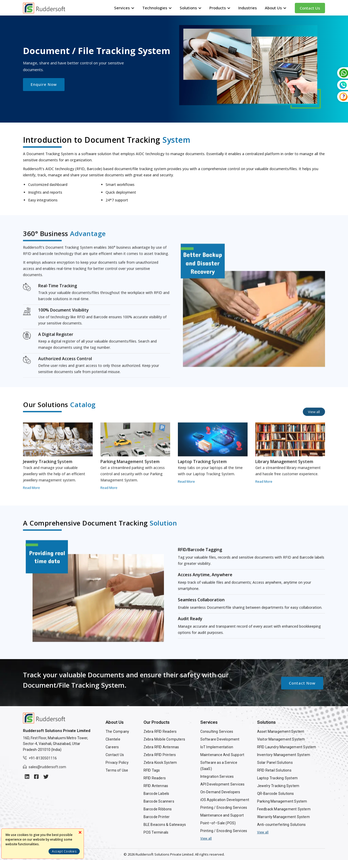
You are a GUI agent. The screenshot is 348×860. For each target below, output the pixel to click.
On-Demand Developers (220, 792)
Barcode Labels (156, 793)
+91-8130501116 (43, 758)
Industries (247, 7)
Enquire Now (44, 84)
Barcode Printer (157, 817)
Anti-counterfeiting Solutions (281, 825)
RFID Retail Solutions (274, 770)
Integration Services (217, 776)
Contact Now (302, 705)
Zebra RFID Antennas (161, 747)
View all (314, 434)
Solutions (190, 7)
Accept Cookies (64, 851)
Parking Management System (282, 801)
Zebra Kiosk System (160, 762)
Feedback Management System (284, 809)
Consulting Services (216, 731)
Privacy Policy (117, 762)
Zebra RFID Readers (160, 731)
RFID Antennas (156, 786)
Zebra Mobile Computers (164, 739)
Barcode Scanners (159, 801)
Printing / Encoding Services (223, 807)
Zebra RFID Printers (160, 755)
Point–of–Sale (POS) (218, 823)
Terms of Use (117, 770)
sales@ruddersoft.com (47, 767)
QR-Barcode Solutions (275, 793)
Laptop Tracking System (277, 778)
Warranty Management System (283, 817)
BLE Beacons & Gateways (165, 825)
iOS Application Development (224, 800)
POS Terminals (156, 832)
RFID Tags (152, 770)
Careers (112, 747)
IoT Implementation (216, 747)
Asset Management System (280, 731)
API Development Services (222, 784)
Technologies (157, 7)
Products (219, 7)
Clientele (113, 739)
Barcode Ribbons (158, 809)
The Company (117, 731)
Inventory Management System (283, 755)
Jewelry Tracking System (278, 786)
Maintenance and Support (222, 815)
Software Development (220, 739)
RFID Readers (155, 778)
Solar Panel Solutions (275, 762)
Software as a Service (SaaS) (218, 765)
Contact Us (310, 8)
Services (124, 7)
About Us (275, 7)
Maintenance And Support (222, 755)
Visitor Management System (281, 739)
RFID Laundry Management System (286, 747)
